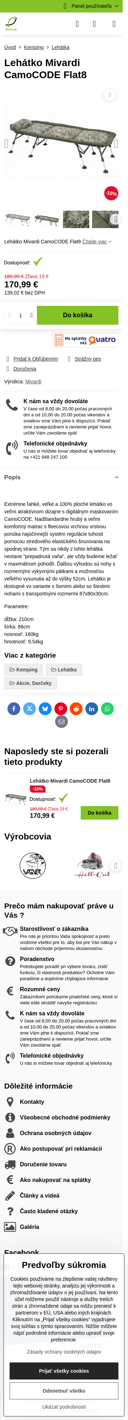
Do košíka (77, 315)
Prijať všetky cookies (64, 1371)
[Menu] (114, 24)
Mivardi (33, 381)
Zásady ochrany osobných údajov (64, 1352)
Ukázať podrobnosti (64, 1407)
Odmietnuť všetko (64, 1391)
